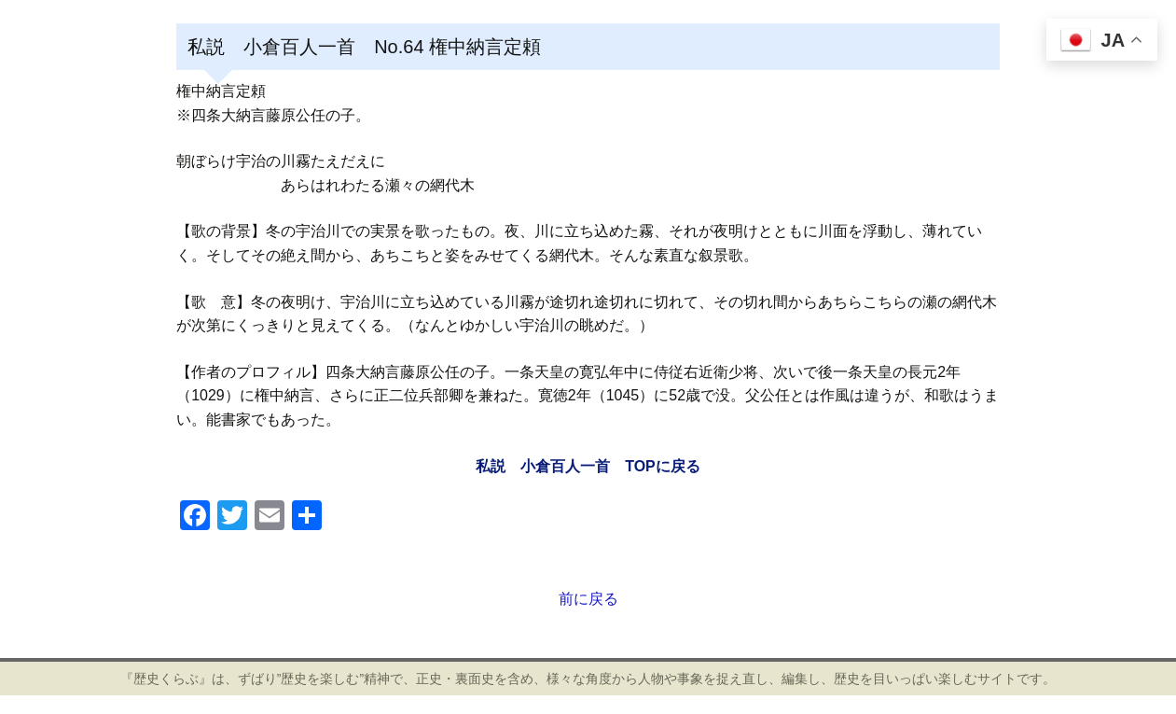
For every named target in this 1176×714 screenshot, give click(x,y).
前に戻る (588, 599)
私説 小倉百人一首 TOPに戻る (588, 466)
